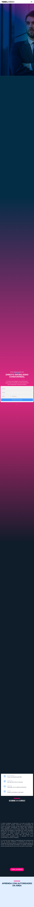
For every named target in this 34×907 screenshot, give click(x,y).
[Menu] (31, 2)
